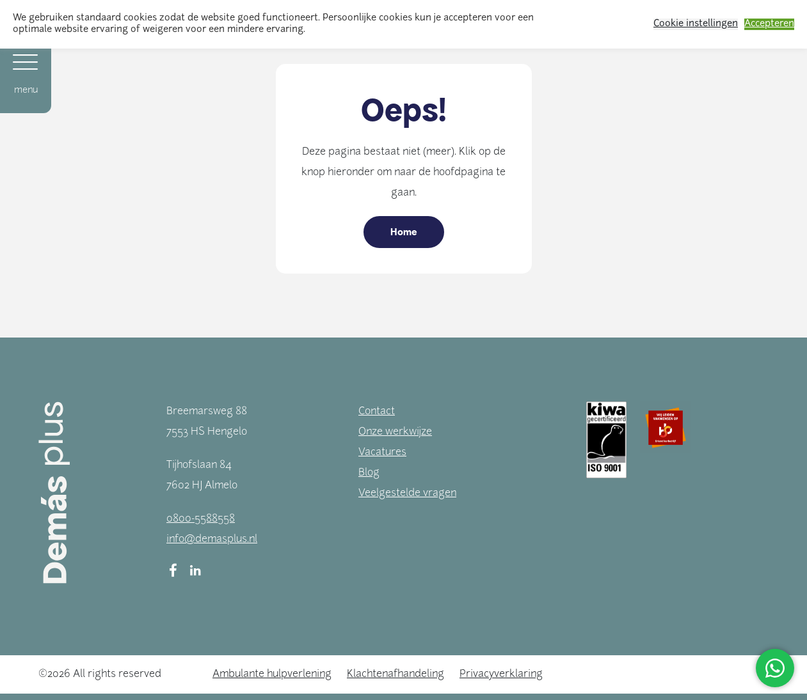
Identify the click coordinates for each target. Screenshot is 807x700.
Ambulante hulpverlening (272, 674)
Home (403, 231)
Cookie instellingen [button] (695, 24)
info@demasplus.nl (211, 539)
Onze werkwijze (395, 432)
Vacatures (382, 452)
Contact (376, 412)
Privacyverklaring (501, 674)
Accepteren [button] (769, 24)
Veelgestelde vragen (407, 493)
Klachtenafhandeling (395, 674)
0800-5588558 (200, 519)
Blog (369, 473)
